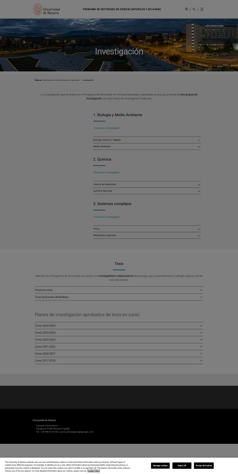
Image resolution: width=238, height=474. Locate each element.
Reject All (182, 465)
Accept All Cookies (204, 465)
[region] (119, 466)
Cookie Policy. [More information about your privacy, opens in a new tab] (94, 471)
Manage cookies (160, 465)
